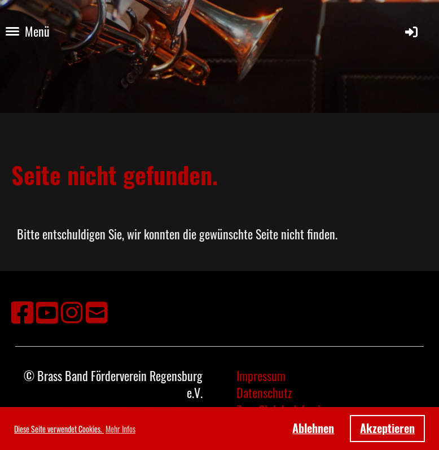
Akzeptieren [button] (387, 428)
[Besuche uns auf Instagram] (72, 310)
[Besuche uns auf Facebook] (22, 310)
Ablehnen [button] (313, 428)
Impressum (261, 375)
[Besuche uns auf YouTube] (47, 310)
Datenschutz (264, 392)
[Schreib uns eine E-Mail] (97, 310)
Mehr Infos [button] (120, 429)
